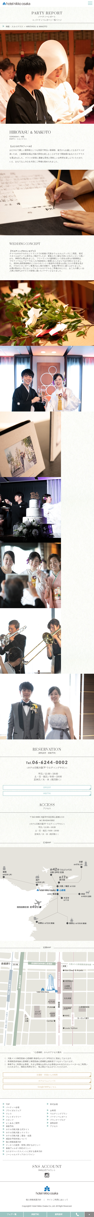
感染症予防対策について (16, 1139)
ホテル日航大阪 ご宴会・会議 (18, 1136)
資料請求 (47, 787)
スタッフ (10, 1120)
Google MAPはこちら (47, 1087)
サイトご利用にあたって (57, 1200)
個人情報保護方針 (13, 1142)
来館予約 (47, 793)
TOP (8, 1104)
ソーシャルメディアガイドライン (20, 1154)
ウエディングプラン (58, 1114)
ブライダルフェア (13, 1110)
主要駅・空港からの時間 (47, 1075)
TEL (77, 1214)
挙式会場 (54, 1104)
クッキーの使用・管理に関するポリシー (23, 1145)
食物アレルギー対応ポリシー (18, 1148)
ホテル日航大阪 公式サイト (17, 1129)
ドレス (9, 1114)
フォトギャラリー (13, 1117)
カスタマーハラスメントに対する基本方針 (24, 1151)
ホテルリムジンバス (47, 1081)
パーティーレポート (47, 16)
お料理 (53, 1110)
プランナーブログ (57, 1120)
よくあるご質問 (12, 1123)
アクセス (54, 1126)
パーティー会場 (12, 1107)
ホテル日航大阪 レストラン (17, 1132)
